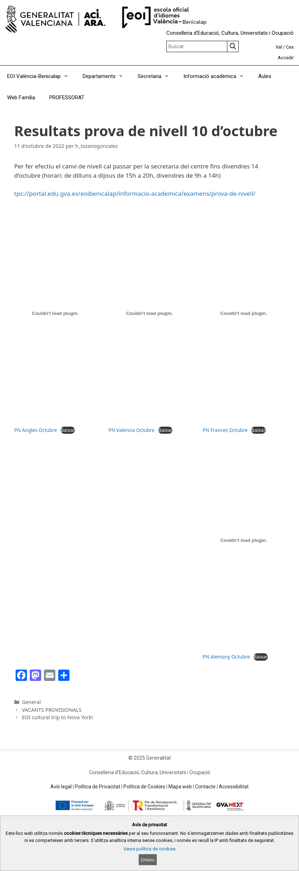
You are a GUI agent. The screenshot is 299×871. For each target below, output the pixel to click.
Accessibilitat (234, 786)
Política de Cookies (144, 786)
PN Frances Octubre (225, 430)
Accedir (286, 57)
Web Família (21, 97)
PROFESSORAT (66, 97)
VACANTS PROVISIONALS (52, 709)
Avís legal (61, 786)
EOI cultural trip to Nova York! (57, 717)
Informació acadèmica (217, 76)
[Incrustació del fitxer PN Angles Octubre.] (55, 313)
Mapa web (180, 786)
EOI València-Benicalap (41, 76)
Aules (264, 76)
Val (279, 47)
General (31, 702)
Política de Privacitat (97, 786)
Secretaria (157, 76)
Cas (290, 47)
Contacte (205, 786)
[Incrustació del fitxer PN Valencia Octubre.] (150, 313)
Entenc (148, 859)
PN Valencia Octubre (132, 430)
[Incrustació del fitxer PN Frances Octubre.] (244, 313)
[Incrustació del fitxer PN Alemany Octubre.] (244, 540)
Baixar (68, 430)
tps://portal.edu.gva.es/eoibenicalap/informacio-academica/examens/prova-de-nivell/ (134, 193)
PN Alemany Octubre (226, 656)
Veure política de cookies (149, 848)
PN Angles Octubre (35, 430)
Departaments (107, 76)
